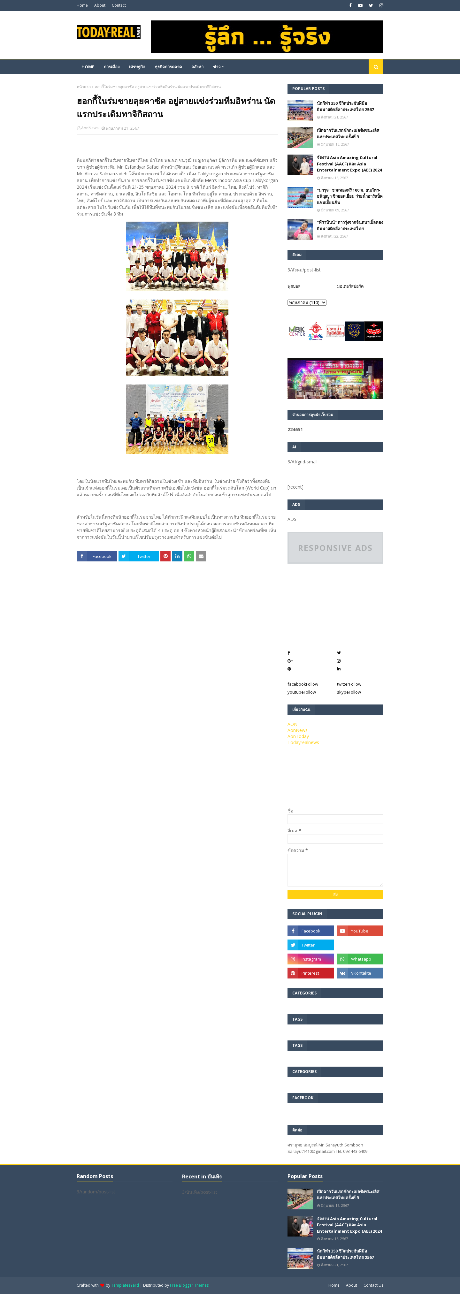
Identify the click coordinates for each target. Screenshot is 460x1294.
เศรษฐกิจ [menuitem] (137, 67)
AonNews (89, 128)
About (99, 5)
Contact (119, 5)
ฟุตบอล (294, 286)
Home (82, 5)
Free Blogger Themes (189, 1285)
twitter (349, 684)
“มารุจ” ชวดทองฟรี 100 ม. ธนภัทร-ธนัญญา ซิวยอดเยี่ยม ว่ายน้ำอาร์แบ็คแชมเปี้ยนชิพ (350, 196)
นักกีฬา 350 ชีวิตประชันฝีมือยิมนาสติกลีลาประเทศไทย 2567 (345, 106)
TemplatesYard (125, 1285)
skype (349, 692)
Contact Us (373, 1285)
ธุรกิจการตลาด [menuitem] (168, 67)
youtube (302, 692)
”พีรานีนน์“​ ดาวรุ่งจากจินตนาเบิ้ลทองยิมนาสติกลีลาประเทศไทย (350, 225)
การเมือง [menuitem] (111, 67)
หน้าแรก (84, 86)
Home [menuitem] (87, 67)
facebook (303, 684)
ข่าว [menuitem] (216, 67)
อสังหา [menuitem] (197, 67)
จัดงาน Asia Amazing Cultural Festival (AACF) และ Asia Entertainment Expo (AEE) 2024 (349, 164)
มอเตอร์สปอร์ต (350, 286)
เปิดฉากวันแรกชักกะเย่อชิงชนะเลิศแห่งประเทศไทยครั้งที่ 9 (348, 133)
